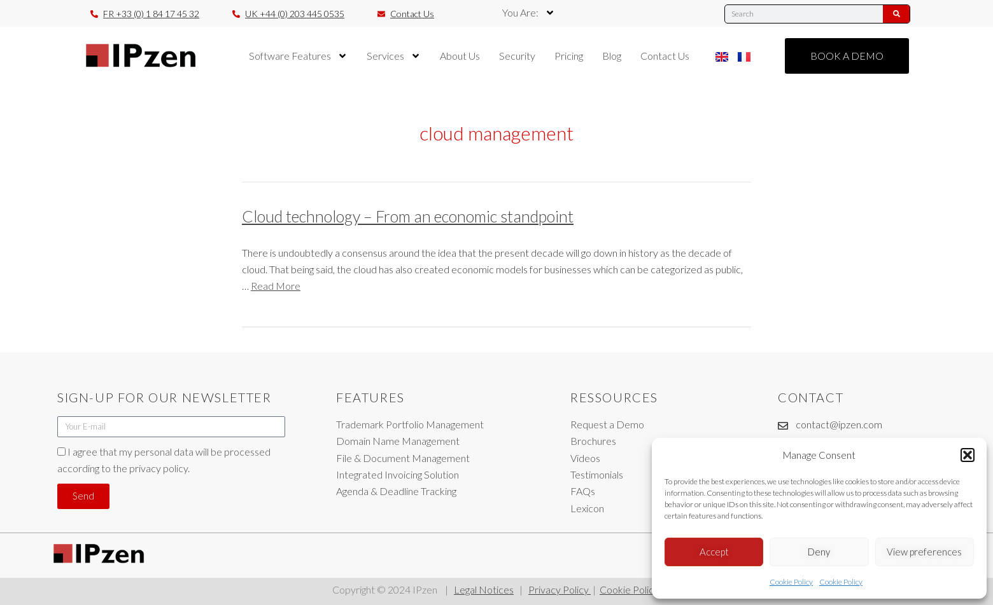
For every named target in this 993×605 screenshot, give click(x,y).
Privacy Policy (559, 589)
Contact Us (664, 56)
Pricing (568, 56)
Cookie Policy (791, 582)
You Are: (528, 12)
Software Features (298, 55)
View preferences (924, 551)
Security (517, 56)
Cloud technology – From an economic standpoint (408, 216)
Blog (611, 56)
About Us (460, 56)
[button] (967, 455)
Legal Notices (484, 589)
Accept (714, 551)
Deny (819, 551)
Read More (275, 286)
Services (394, 55)
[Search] (896, 14)
